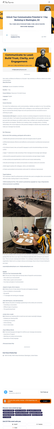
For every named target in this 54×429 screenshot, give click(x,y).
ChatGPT (15, 424)
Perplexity (39, 424)
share (44, 36)
